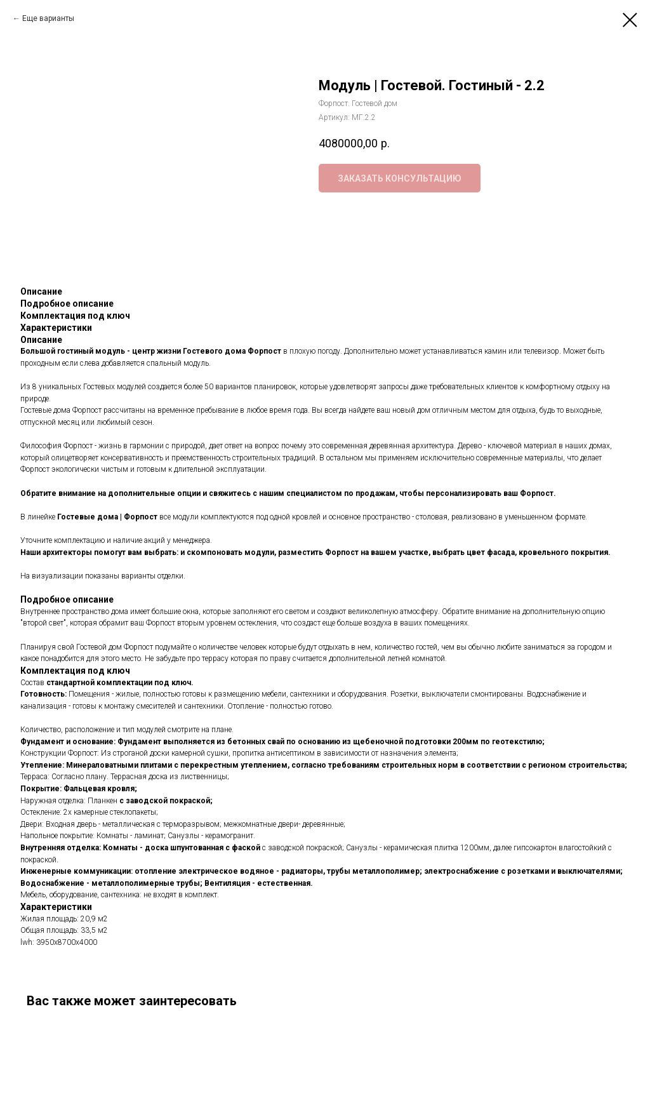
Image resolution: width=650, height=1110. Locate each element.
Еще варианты (48, 18)
